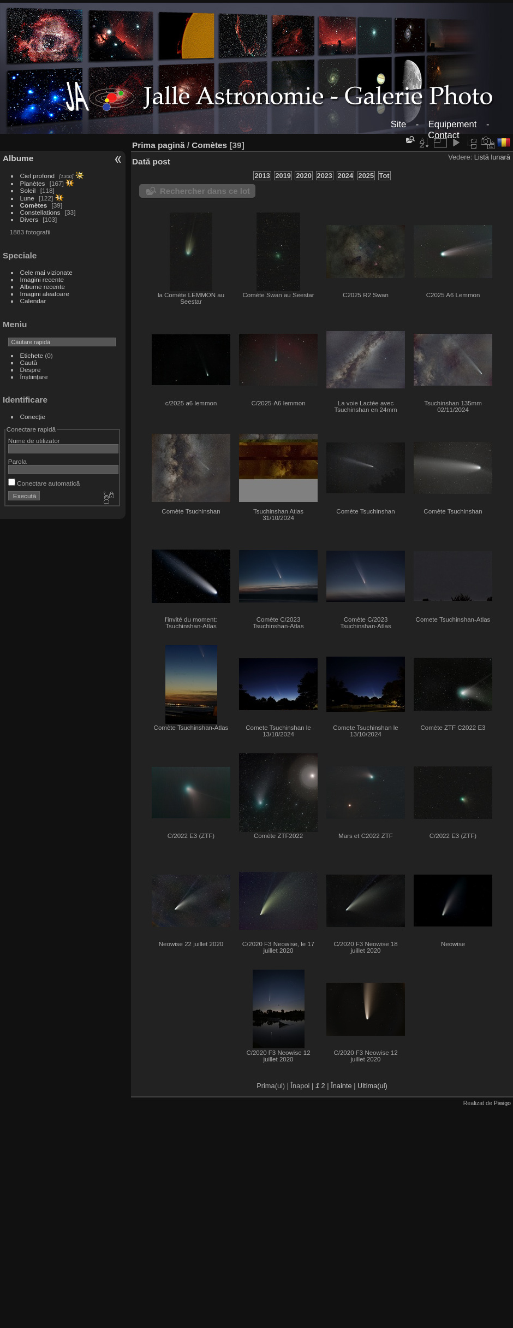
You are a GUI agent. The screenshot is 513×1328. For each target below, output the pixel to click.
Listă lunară (492, 157)
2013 (262, 176)
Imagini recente (42, 279)
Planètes (32, 183)
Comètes (33, 205)
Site (399, 124)
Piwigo (502, 1103)
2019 (282, 176)
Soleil (28, 190)
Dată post (151, 161)
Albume (18, 158)
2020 (303, 176)
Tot (384, 176)
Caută (28, 362)
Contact (443, 135)
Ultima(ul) (372, 1086)
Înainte (341, 1086)
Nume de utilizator (34, 440)
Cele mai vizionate (46, 272)
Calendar (33, 300)
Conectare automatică (44, 483)
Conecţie (32, 416)
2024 (345, 176)
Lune (27, 198)
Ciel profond (37, 175)
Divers (29, 219)
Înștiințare (34, 376)
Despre (30, 369)
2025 (366, 176)
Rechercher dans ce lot (205, 191)
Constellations (40, 212)
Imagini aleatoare (44, 293)
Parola (17, 461)
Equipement (452, 124)
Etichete (32, 355)
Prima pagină (158, 145)
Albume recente (42, 286)
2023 (324, 176)
